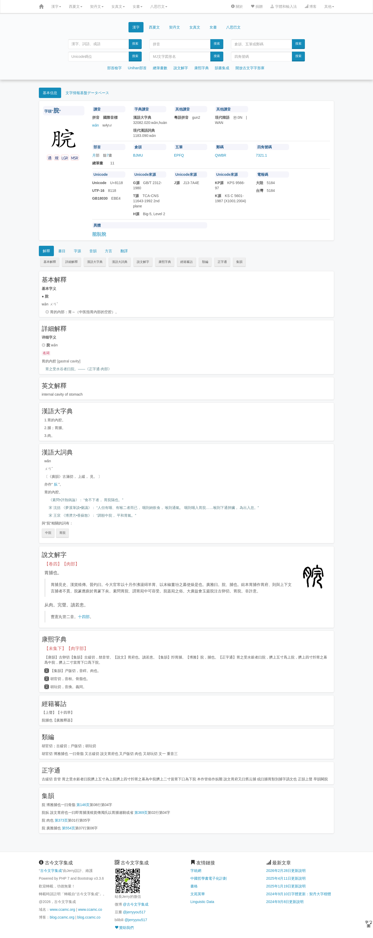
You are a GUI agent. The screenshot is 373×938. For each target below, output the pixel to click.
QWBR (220, 155)
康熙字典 (201, 68)
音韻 (93, 251)
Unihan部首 (137, 68)
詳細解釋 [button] (71, 262)
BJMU (138, 155)
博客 (311, 6)
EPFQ (179, 155)
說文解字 (181, 68)
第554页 (68, 828)
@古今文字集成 (135, 904)
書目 (62, 251)
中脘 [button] (48, 533)
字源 (77, 251)
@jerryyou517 (134, 912)
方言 (108, 251)
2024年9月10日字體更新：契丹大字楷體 (298, 894)
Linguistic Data (202, 902)
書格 (194, 886)
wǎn (95, 125)
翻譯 (124, 251)
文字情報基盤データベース (87, 93)
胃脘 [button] (62, 533)
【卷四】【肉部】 (62, 564)
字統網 (195, 871)
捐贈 (257, 6)
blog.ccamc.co (88, 917)
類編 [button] (205, 262)
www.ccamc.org (62, 909)
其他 (329, 6)
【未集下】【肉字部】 (66, 648)
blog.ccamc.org (62, 917)
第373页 (61, 820)
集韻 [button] (239, 262)
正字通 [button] (222, 262)
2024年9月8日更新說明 (285, 902)
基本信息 (50, 93)
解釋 (46, 251)
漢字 (56, 6)
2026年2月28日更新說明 (286, 871)
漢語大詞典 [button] (119, 262)
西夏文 (75, 6)
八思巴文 (158, 6)
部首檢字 (114, 68)
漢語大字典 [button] (95, 262)
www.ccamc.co (90, 909)
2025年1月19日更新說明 (286, 886)
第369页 (141, 812)
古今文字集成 (51, 871)
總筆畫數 (160, 68)
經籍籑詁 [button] (186, 262)
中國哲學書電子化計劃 (208, 878)
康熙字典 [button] (165, 262)
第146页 (83, 805)
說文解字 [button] (143, 262)
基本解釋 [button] (50, 262)
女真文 (118, 6)
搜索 (135, 43)
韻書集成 (222, 68)
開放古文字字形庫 (249, 68)
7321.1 (261, 155)
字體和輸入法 (283, 6)
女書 (137, 6)
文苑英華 (197, 894)
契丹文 (97, 6)
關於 (237, 6)
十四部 (84, 616)
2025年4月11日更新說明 (286, 878)
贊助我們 (124, 928)
